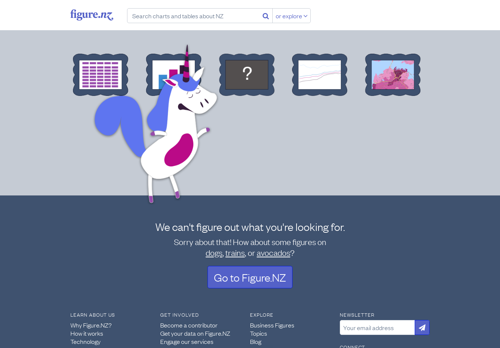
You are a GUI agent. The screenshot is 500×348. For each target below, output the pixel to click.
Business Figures (272, 325)
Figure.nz (91, 15)
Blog (255, 341)
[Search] (265, 15)
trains (235, 252)
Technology (85, 341)
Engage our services (186, 341)
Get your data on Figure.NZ (195, 333)
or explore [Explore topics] (292, 16)
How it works (86, 333)
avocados (273, 252)
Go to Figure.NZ (250, 277)
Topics (258, 333)
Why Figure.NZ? (91, 325)
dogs (214, 252)
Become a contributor (189, 325)
